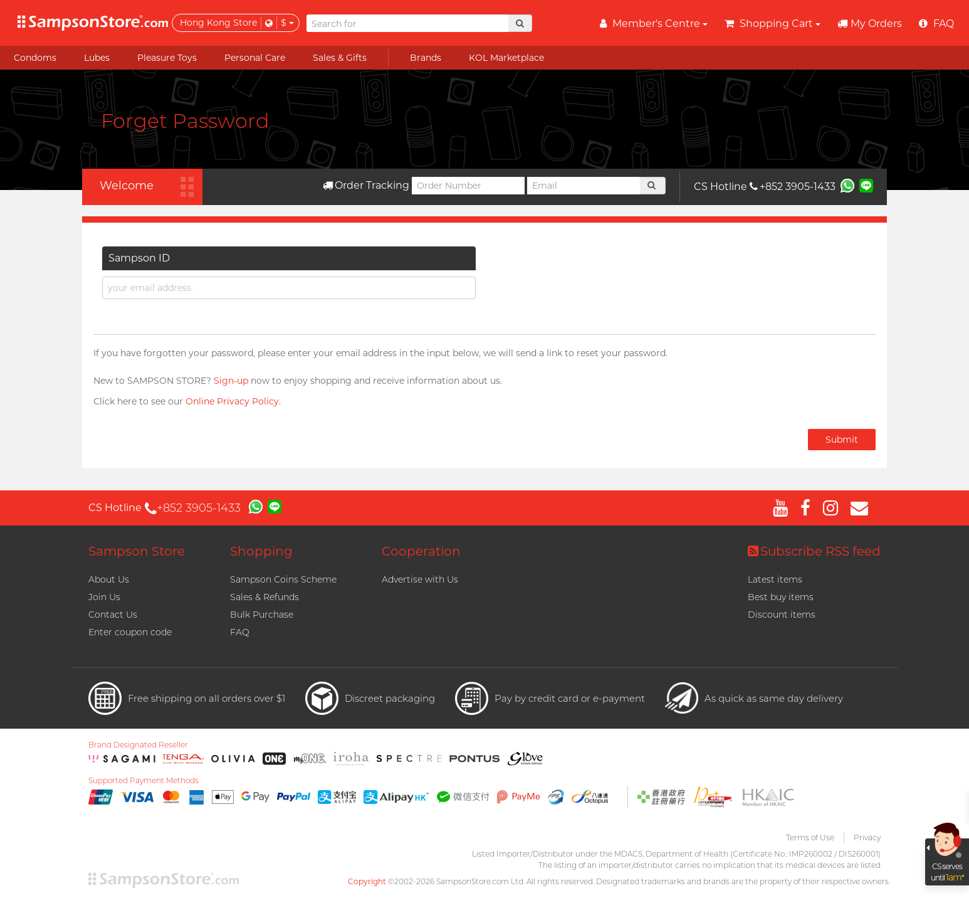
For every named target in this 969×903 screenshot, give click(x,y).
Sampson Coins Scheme (283, 579)
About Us (108, 579)
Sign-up (231, 380)
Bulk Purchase (261, 614)
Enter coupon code (130, 632)
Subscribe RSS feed (814, 551)
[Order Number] (468, 185)
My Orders (869, 23)
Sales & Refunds (264, 597)
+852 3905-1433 (792, 187)
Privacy (867, 837)
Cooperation (421, 551)
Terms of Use (810, 837)
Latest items (775, 579)
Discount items (781, 614)
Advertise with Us (420, 579)
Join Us (104, 597)
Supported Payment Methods (143, 780)
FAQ (239, 632)
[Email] (583, 185)
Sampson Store (136, 551)
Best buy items (781, 597)
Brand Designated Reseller (138, 745)
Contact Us (112, 614)
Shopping (261, 551)
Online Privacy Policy (232, 401)
